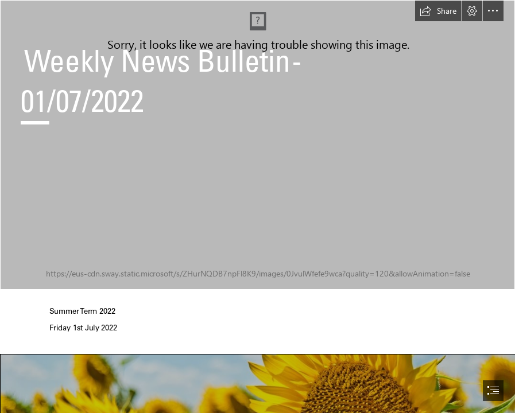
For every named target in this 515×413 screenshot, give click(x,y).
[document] (257, 206)
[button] (438, 11)
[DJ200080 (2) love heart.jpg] (257, 145)
